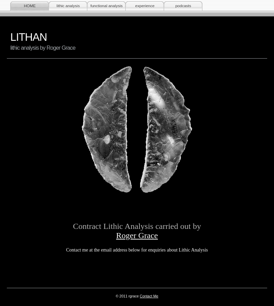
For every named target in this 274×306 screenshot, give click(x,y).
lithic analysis (68, 6)
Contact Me (149, 296)
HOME (30, 6)
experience (144, 6)
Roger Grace (137, 235)
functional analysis (106, 6)
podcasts (183, 6)
